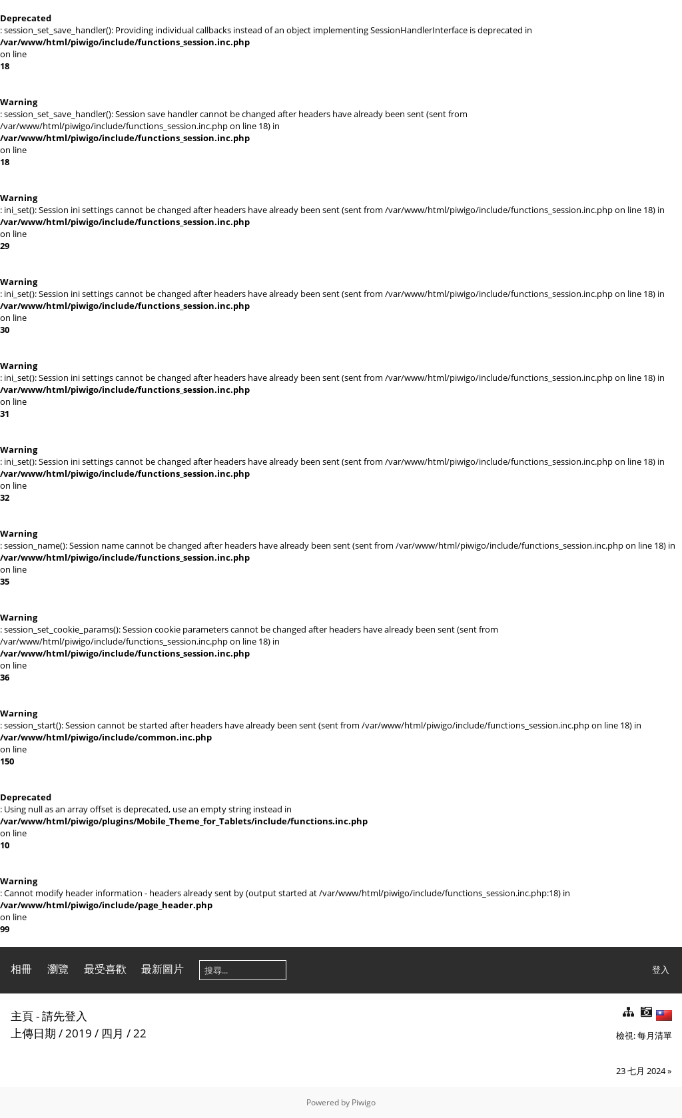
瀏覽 (58, 969)
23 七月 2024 (640, 1071)
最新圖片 (162, 969)
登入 (660, 970)
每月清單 (654, 1035)
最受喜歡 (105, 969)
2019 (78, 1033)
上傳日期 (33, 1033)
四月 (112, 1033)
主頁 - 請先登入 (49, 1015)
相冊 (21, 969)
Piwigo (364, 1102)
